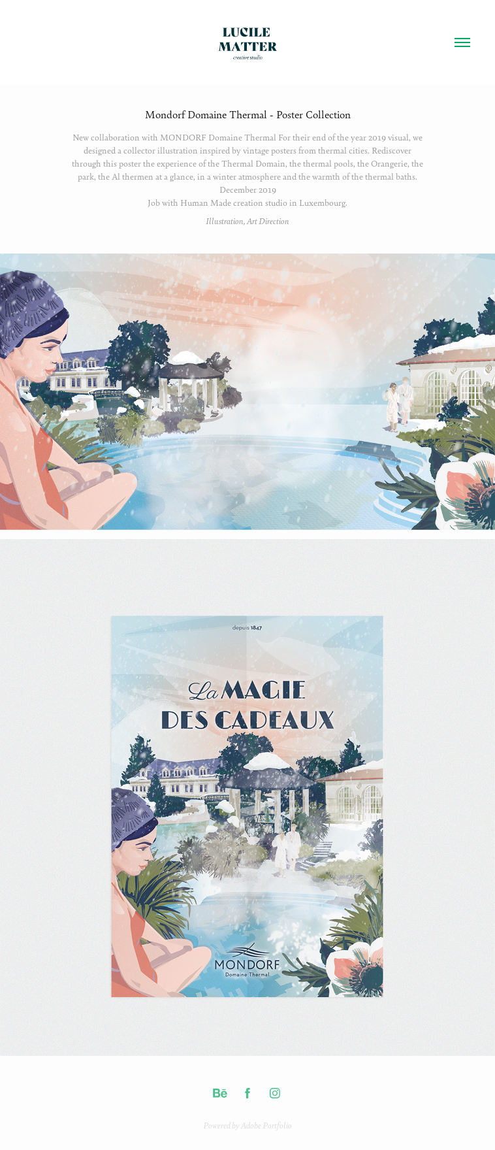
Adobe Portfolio (266, 1125)
